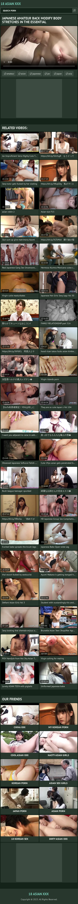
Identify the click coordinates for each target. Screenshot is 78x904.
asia (70, 73)
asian (23, 73)
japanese (36, 73)
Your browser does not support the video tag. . (39, 47)
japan (59, 73)
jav (48, 73)
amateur (10, 73)
